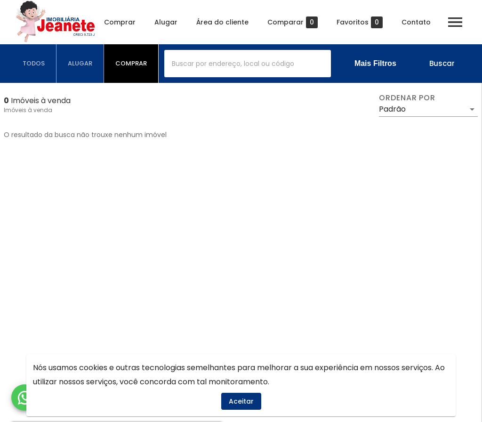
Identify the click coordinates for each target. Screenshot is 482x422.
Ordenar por (407, 98)
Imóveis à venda (28, 110)
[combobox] (247, 63)
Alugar (168, 22)
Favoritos (362, 22)
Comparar (295, 22)
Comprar (122, 22)
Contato (419, 22)
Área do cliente (225, 22)
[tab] (33, 63)
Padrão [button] (392, 109)
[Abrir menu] (458, 22)
